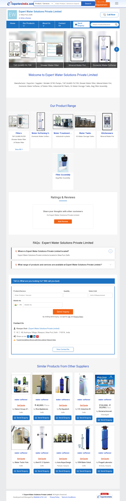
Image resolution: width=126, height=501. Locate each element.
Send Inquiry (63, 312)
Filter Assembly (63, 175)
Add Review (63, 221)
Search (88, 4)
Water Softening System (41, 133)
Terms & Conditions (69, 497)
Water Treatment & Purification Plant (63, 133)
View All (19, 149)
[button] (109, 14)
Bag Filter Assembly (63, 178)
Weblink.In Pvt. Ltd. (40, 497)
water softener (21, 400)
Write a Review (25, 18)
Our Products (28, 24)
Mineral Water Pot (77, 65)
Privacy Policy (78, 317)
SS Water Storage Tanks (85, 136)
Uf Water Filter (19, 142)
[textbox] (67, 4)
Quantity (66, 291)
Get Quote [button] (21, 405)
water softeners (63, 400)
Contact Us (62, 24)
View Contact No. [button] (63, 349)
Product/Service (19, 291)
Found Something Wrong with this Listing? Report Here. (36, 340)
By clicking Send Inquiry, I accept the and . (63, 317)
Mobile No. (17, 301)
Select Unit (93, 291)
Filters (19, 133)
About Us (46, 24)
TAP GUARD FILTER (22, 65)
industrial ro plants (63, 136)
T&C (69, 317)
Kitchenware (107, 133)
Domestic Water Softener (104, 65)
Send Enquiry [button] (79, 24)
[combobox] (18, 305)
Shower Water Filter (50, 65)
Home (12, 23)
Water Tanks (85, 133)
